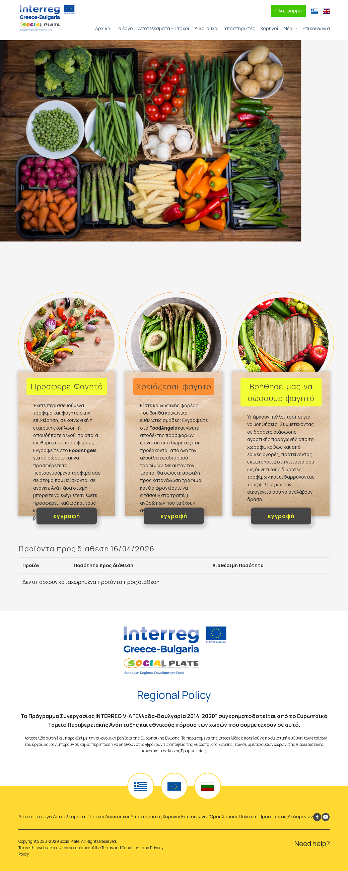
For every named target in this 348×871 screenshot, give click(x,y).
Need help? (312, 843)
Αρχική (102, 28)
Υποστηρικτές (239, 28)
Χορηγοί (269, 28)
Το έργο (124, 28)
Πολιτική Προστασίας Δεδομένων (276, 816)
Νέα (288, 28)
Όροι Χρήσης (223, 816)
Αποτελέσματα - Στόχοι (164, 28)
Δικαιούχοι (207, 28)
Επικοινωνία (316, 28)
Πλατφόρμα (288, 10)
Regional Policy (174, 695)
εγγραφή (66, 516)
